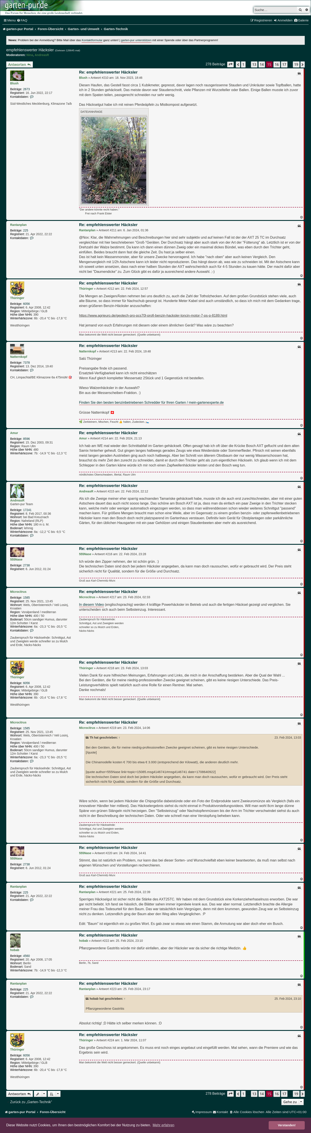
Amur (14, 433)
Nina (29, 55)
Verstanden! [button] (287, 1125)
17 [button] (284, 64)
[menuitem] (22, 20)
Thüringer (17, 298)
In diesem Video (91, 604)
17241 (27, 510)
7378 (26, 362)
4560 (26, 956)
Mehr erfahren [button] (164, 1125)
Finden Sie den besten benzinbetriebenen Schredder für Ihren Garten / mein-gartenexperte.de (151, 402)
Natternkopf (18, 356)
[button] (230, 64)
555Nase (16, 559)
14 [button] (262, 64)
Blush (14, 83)
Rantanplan (18, 225)
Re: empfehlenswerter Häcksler (108, 72)
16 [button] (277, 64)
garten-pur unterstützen (136, 40)
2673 (26, 89)
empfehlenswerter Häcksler (30, 50)
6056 (26, 303)
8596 (26, 438)
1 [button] (243, 64)
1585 (26, 597)
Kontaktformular (92, 40)
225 (25, 230)
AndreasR (42, 55)
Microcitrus (18, 591)
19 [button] (296, 64)
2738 (26, 565)
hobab (14, 950)
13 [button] (254, 64)
